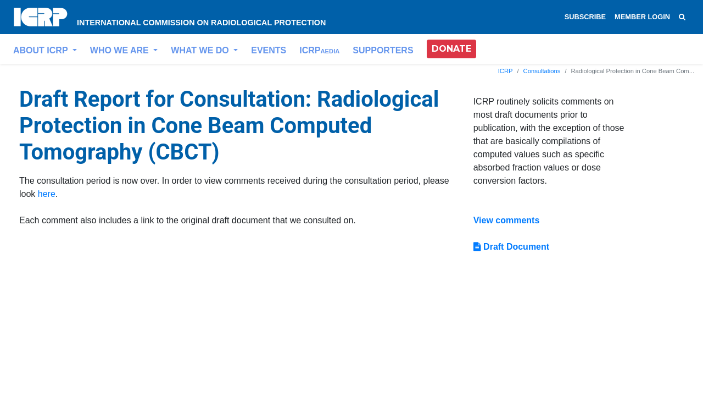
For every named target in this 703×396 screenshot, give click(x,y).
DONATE (451, 48)
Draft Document (511, 246)
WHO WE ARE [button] (120, 50)
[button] (451, 49)
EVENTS (268, 50)
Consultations (542, 71)
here (46, 194)
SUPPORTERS (383, 50)
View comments (506, 220)
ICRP (319, 50)
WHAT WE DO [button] (201, 50)
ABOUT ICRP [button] (41, 50)
